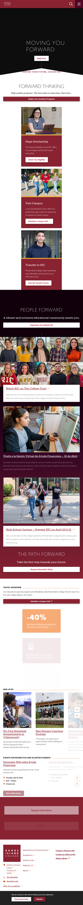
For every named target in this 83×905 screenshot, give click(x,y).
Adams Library (61, 858)
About (25, 871)
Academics (28, 855)
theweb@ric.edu (12, 881)
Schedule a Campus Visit (38, 221)
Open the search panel (71, 4)
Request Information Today (42, 569)
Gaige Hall (54, 781)
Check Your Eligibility (36, 159)
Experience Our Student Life (41, 325)
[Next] (77, 709)
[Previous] (77, 715)
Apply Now (41, 58)
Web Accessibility (11, 886)
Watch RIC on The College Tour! (26, 388)
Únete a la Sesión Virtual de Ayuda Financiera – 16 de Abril (40, 456)
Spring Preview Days (61, 762)
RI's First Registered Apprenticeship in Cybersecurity (14, 734)
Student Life (28, 860)
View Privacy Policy (21, 899)
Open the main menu (79, 4)
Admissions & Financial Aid (35, 850)
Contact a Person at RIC (65, 850)
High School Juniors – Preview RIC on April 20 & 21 (38, 529)
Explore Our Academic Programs (41, 99)
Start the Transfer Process (38, 283)
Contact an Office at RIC (65, 854)
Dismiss (39, 899)
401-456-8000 (12, 877)
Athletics (27, 865)
